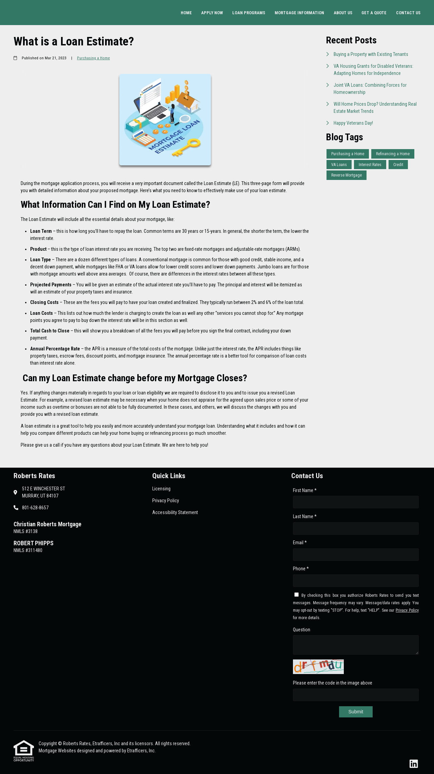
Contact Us (408, 12)
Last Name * (305, 516)
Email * (300, 542)
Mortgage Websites (58, 750)
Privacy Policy (407, 610)
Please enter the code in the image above (332, 683)
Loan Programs (248, 12)
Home (186, 12)
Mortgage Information (299, 12)
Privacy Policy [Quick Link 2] (165, 500)
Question (301, 629)
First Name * (305, 490)
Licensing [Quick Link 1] (161, 488)
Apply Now (212, 12)
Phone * (301, 568)
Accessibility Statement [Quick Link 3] (175, 512)
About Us (343, 12)
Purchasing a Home (93, 58)
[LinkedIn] (414, 764)
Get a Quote (374, 12)
